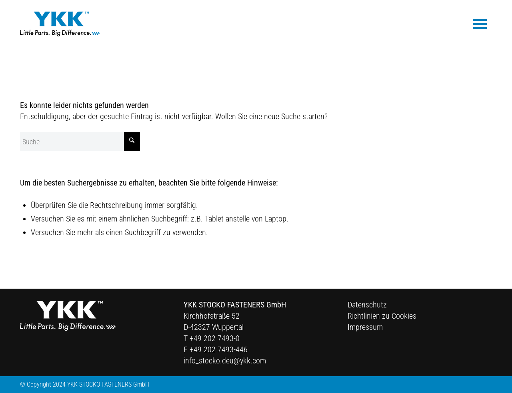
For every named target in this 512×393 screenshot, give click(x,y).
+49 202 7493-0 (215, 338)
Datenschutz (367, 304)
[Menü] (480, 23)
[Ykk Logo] (60, 24)
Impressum (365, 327)
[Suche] (80, 141)
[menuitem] (480, 23)
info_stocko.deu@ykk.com (225, 360)
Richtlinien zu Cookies (382, 316)
